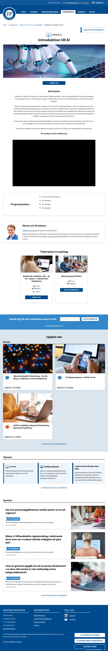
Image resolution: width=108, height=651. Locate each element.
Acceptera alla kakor (89, 635)
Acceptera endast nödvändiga (90, 641)
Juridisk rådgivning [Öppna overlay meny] (49, 12)
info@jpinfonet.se (9, 629)
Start (23, 12)
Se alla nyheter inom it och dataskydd (54, 595)
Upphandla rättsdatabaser (43, 619)
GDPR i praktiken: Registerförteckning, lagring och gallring (31, 426)
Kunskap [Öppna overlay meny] (81, 12)
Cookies (36, 625)
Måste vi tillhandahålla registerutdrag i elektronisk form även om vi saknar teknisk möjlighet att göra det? (34, 539)
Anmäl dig (36, 297)
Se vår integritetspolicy (53, 326)
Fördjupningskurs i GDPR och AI (80, 377)
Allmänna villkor (39, 622)
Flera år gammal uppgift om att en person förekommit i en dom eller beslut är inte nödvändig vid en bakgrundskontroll (36, 569)
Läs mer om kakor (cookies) (12, 642)
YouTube (72, 619)
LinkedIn (72, 616)
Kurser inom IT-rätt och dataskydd (31, 25)
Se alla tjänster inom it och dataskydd (54, 488)
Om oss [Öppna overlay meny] (92, 12)
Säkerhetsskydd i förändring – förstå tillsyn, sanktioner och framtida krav (30, 377)
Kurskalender (13, 25)
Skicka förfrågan (71, 290)
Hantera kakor (89, 647)
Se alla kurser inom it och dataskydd (54, 444)
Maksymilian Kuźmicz (30, 231)
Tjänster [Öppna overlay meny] (33, 12)
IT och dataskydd (13, 519)
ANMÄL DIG (54, 83)
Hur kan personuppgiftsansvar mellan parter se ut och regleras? (35, 511)
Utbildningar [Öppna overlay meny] (68, 12)
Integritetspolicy (39, 615)
